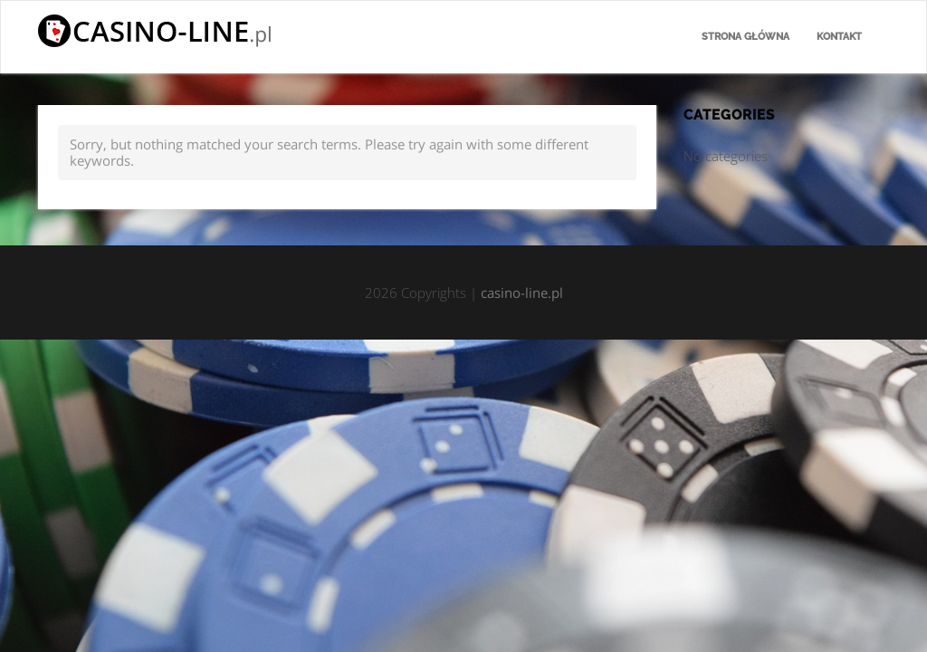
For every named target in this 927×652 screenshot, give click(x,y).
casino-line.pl (522, 292)
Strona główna (745, 37)
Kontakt (839, 37)
